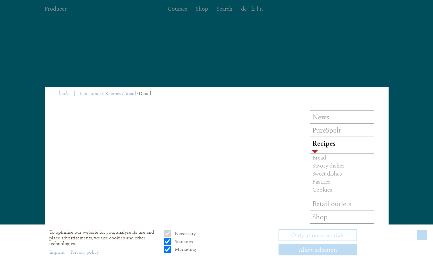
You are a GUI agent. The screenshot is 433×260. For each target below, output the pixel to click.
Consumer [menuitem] (90, 93)
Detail (145, 93)
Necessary (185, 233)
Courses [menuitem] (177, 8)
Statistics (183, 241)
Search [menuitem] (224, 8)
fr (253, 8)
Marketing (185, 249)
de (244, 8)
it (261, 8)
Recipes (113, 93)
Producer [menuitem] (55, 8)
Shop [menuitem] (202, 8)
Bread (130, 93)
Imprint (57, 252)
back (64, 93)
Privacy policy (84, 252)
